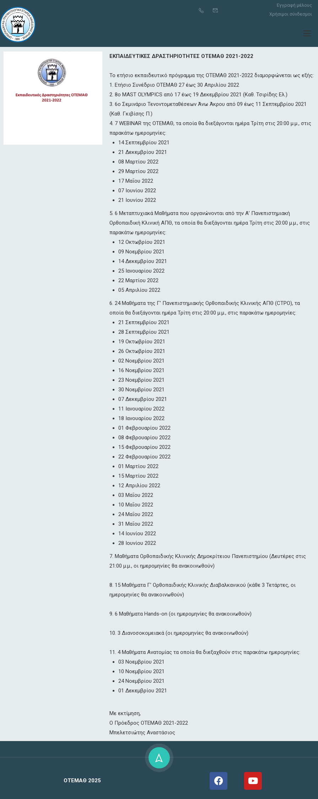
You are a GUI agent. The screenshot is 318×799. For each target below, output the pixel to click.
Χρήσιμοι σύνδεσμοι (290, 14)
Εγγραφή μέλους (294, 5)
